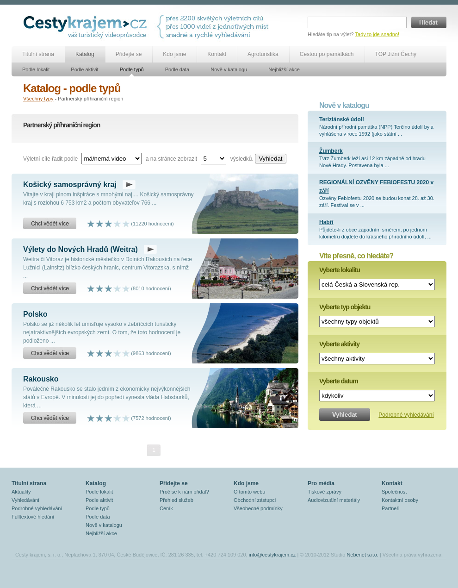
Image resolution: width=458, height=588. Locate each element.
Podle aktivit (84, 69)
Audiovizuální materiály (334, 500)
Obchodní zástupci (255, 500)
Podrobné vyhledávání (405, 415)
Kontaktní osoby (400, 500)
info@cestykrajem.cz (272, 554)
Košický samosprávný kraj (70, 184)
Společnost (394, 491)
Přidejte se (129, 54)
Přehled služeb (176, 500)
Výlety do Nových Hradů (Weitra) (80, 249)
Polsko (35, 314)
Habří (326, 222)
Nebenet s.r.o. (362, 554)
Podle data (177, 69)
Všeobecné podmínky (258, 508)
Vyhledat (270, 158)
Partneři (391, 508)
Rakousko (40, 379)
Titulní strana (38, 54)
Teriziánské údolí (341, 119)
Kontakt (216, 54)
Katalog (84, 54)
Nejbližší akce (284, 69)
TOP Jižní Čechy (396, 54)
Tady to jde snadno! (377, 34)
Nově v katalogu (228, 69)
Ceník (166, 508)
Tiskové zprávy (324, 491)
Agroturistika (263, 54)
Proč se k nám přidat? (184, 491)
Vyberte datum (338, 381)
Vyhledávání (25, 500)
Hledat (428, 22)
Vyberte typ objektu (344, 307)
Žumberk (331, 151)
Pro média (321, 483)
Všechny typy (38, 98)
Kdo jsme (174, 54)
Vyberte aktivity (339, 344)
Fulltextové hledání (33, 516)
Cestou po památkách (327, 54)
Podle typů (132, 69)
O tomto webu (249, 491)
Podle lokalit (36, 69)
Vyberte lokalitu (339, 270)
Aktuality (21, 491)
